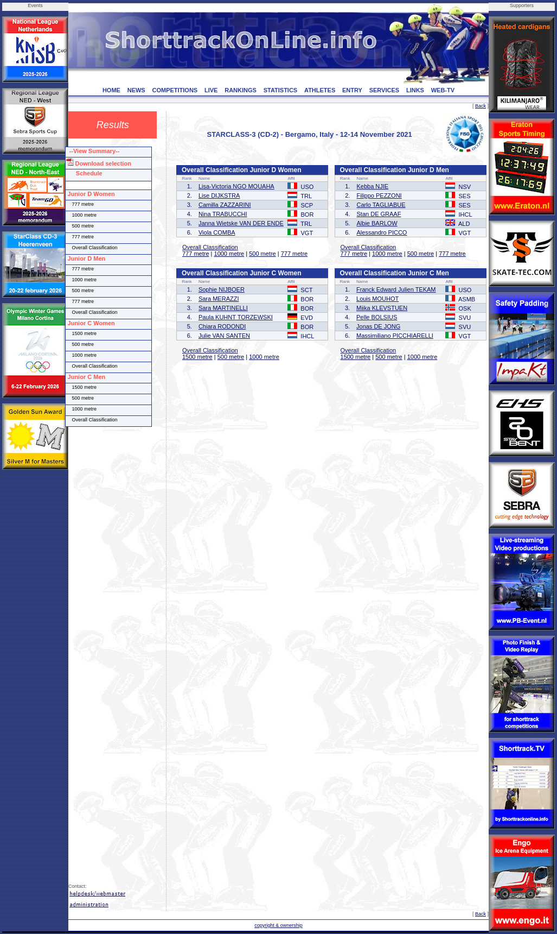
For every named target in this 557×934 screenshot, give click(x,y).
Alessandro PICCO (382, 232)
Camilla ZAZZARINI (225, 204)
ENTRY (352, 90)
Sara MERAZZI (219, 298)
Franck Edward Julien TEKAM (396, 289)
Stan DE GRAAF (379, 214)
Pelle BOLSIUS (376, 317)
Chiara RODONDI (222, 326)
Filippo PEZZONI (379, 195)
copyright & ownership (278, 925)
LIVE (210, 90)
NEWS (136, 90)
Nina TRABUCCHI (223, 214)
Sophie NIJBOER (222, 289)
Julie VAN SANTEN (224, 335)
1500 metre (197, 357)
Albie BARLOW (377, 223)
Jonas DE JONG (378, 326)
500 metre (262, 253)
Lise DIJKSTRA (219, 195)
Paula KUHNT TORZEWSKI (236, 317)
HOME (111, 90)
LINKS (415, 90)
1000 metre (229, 253)
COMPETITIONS (174, 90)
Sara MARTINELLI (223, 308)
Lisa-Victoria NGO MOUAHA (236, 186)
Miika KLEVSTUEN (381, 308)
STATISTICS (281, 90)
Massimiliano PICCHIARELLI (394, 335)
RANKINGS (241, 90)
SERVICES (384, 90)
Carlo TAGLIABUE (381, 204)
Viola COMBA (217, 232)
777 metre (195, 253)
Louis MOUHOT (377, 298)
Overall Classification (210, 247)
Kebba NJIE (373, 186)
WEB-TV (442, 90)
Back (480, 106)
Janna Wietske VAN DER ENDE (241, 223)
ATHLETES (319, 90)
